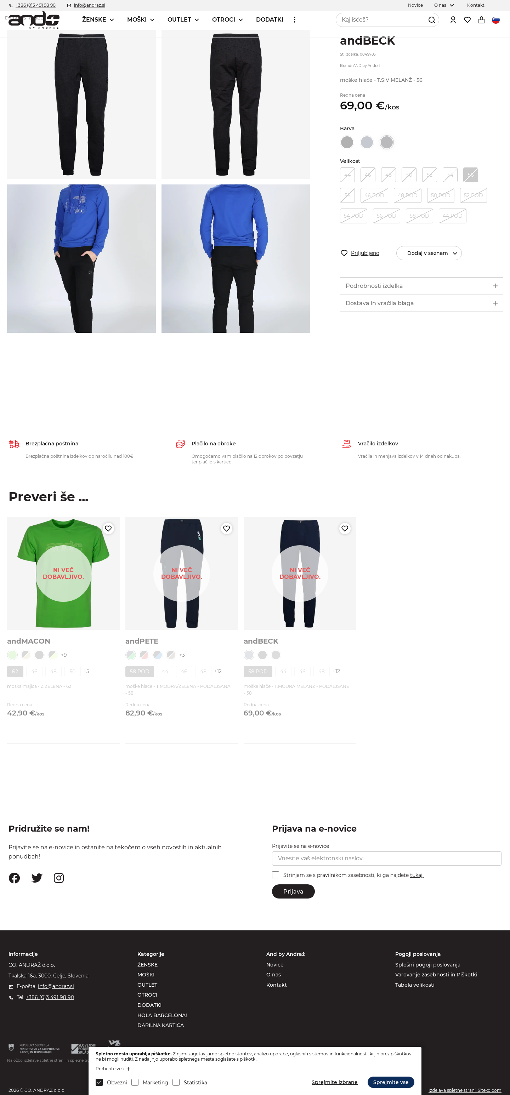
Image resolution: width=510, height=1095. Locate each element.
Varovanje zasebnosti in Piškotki (436, 974)
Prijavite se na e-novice (300, 846)
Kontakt (276, 985)
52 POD (473, 195)
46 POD (374, 195)
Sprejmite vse (391, 1082)
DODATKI (269, 19)
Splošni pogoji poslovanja (427, 965)
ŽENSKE (94, 19)
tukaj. (417, 875)
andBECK (261, 641)
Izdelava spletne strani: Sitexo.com (465, 1090)
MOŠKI (137, 19)
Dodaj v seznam (435, 253)
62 (15, 671)
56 (471, 175)
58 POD (419, 216)
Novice (275, 965)
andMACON (28, 641)
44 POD (453, 216)
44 (347, 175)
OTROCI (223, 19)
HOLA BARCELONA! (162, 1015)
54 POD (353, 216)
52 (429, 175)
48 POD (408, 195)
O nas (273, 974)
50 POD (440, 195)
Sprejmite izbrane (335, 1082)
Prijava (293, 891)
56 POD (386, 216)
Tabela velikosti (415, 985)
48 (388, 175)
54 (450, 175)
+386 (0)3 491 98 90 (50, 997)
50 (409, 175)
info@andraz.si (56, 986)
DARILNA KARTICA (160, 1025)
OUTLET (179, 19)
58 (348, 195)
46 (368, 175)
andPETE (141, 641)
